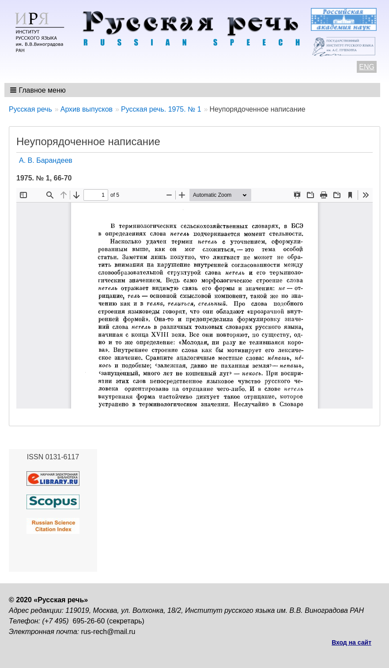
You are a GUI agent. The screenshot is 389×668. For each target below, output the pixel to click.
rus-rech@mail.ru (108, 631)
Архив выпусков (86, 109)
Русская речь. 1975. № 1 (161, 109)
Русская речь (30, 109)
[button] (38, 90)
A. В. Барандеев (45, 160)
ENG (366, 67)
